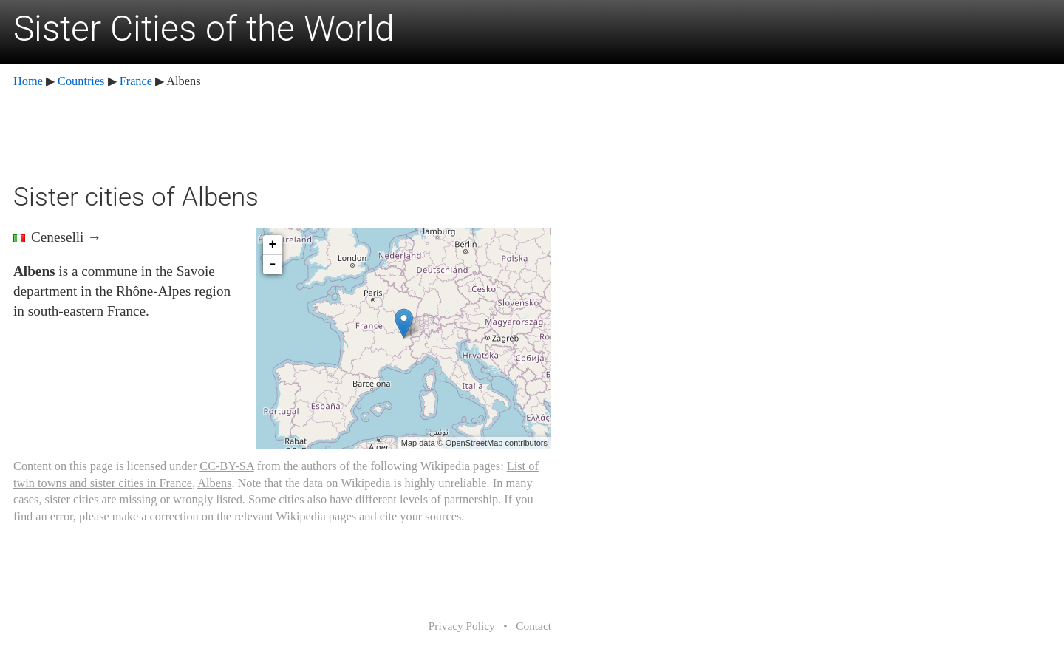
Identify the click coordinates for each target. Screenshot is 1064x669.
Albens (214, 483)
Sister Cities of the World (204, 28)
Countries (81, 81)
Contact (533, 625)
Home (28, 81)
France (136, 81)
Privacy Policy (462, 625)
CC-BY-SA (226, 466)
